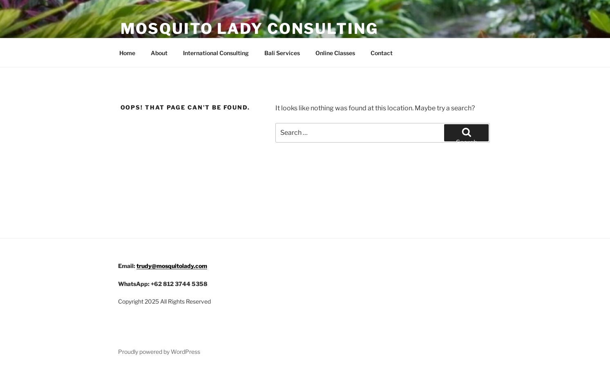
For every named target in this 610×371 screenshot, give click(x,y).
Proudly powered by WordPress (159, 351)
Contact (382, 52)
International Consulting (216, 52)
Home (127, 52)
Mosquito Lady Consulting (249, 29)
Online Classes (335, 52)
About (159, 52)
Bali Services (282, 52)
